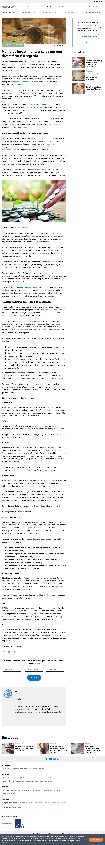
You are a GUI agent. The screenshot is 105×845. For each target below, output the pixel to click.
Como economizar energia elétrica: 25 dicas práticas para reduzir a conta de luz (94, 63)
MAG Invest (42, 330)
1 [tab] (86, 42)
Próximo (100, 28)
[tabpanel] (88, 29)
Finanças (7, 44)
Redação (17, 699)
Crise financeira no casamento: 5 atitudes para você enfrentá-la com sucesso (59, 749)
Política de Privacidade (39, 834)
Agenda (15, 769)
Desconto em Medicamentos (11, 790)
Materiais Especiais (9, 793)
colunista (45, 104)
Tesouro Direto (44, 119)
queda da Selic (21, 127)
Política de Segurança (55, 834)
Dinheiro (88, 84)
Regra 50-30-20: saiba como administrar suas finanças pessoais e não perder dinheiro (93, 749)
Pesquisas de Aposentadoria (34, 781)
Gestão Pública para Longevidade (13, 781)
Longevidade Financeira (70, 12)
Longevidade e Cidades (9, 12)
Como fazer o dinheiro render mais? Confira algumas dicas (93, 89)
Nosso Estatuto (68, 834)
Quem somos (7, 769)
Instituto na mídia (25, 769)
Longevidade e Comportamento (93, 12)
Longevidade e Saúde (28, 12)
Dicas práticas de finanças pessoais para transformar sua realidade (24, 748)
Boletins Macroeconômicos (11, 778)
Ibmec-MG (20, 84)
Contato (34, 769)
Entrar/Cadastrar (97, 7)
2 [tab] (89, 42)
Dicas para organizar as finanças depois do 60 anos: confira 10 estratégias (94, 76)
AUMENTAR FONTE (97, 1)
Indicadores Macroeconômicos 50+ (32, 778)
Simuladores (61, 790)
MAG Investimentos (32, 104)
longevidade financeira (27, 287)
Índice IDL (48, 778)
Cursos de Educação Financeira (45, 790)
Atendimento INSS (28, 790)
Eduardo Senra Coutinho (29, 82)
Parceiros (42, 769)
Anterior (75, 28)
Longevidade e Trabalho (49, 12)
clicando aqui (6, 843)
